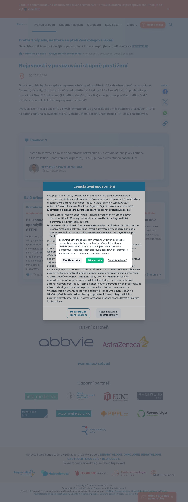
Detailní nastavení (117, 260)
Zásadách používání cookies (94, 253)
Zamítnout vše (71, 260)
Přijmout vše (95, 260)
